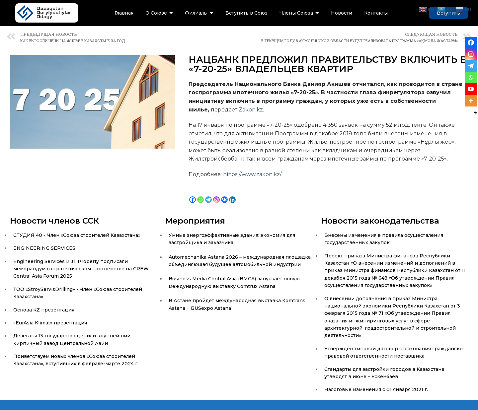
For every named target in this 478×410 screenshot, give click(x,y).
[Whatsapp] (200, 194)
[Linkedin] (232, 194)
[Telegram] (208, 194)
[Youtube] (471, 89)
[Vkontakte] (224, 194)
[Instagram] (216, 194)
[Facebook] (192, 194)
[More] (471, 100)
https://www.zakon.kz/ (252, 174)
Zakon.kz (251, 109)
